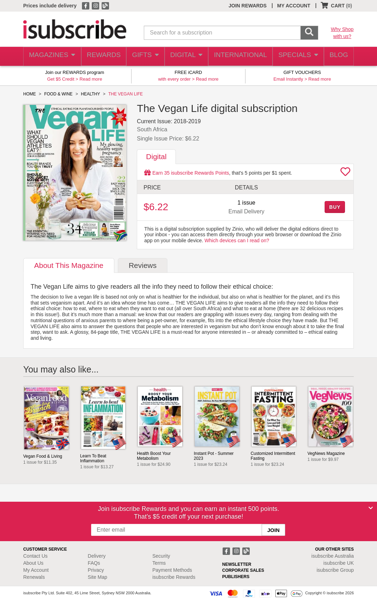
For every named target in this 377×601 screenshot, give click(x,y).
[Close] (370, 508)
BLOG (337, 57)
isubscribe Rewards (173, 577)
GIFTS (144, 57)
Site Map (97, 577)
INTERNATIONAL (239, 57)
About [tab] (68, 265)
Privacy (96, 570)
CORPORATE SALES (243, 570)
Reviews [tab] (142, 265)
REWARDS (102, 57)
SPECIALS (296, 57)
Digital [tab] (156, 156)
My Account (36, 570)
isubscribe (332, 556)
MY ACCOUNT (293, 5)
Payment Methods (172, 570)
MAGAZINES (51, 57)
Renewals (34, 577)
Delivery (97, 556)
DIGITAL (186, 57)
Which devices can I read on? (237, 240)
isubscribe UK (339, 563)
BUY (334, 207)
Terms (159, 563)
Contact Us (35, 556)
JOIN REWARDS (248, 5)
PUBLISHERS (235, 576)
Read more (90, 79)
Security (161, 556)
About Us (33, 563)
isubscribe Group (335, 570)
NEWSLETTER (236, 564)
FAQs (94, 563)
